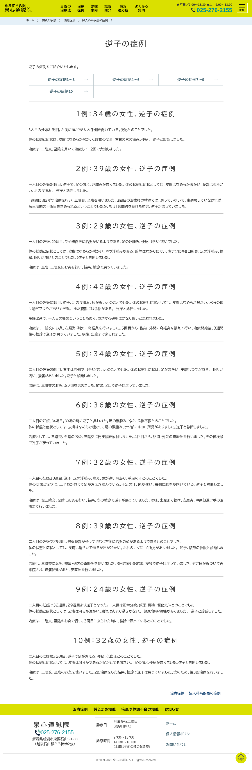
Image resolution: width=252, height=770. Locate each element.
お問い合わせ (176, 745)
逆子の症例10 (61, 92)
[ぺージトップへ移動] (240, 758)
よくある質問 (141, 8)
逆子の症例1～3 (61, 80)
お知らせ (171, 710)
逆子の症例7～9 (191, 80)
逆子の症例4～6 (126, 80)
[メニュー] (242, 8)
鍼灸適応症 (123, 8)
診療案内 (94, 8)
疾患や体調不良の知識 (140, 710)
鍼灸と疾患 (49, 20)
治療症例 (80, 8)
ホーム (30, 20)
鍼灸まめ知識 (104, 710)
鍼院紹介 (107, 8)
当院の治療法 (66, 8)
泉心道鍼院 (18, 8)
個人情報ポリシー (179, 735)
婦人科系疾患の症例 (95, 20)
